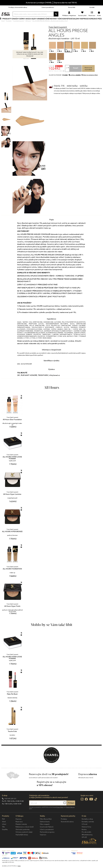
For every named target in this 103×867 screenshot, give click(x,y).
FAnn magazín (45, 831)
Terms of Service (70, 814)
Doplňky (5, 836)
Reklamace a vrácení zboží (25, 833)
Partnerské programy (47, 839)
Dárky (24, 22)
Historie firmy (86, 833)
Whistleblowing (87, 841)
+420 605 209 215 (10, 805)
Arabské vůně (44, 22)
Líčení (4, 831)
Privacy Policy (60, 814)
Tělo (3, 833)
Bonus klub (71, 7)
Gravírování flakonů (46, 833)
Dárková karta (45, 828)
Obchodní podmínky (23, 836)
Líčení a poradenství (48, 7)
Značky (17, 22)
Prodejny (64, 825)
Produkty (9, 22)
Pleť (3, 825)
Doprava (18, 825)
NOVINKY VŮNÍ (56, 22)
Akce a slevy (32, 22)
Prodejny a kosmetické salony (18, 7)
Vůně (4, 828)
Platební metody (21, 831)
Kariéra (84, 836)
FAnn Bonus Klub (46, 825)
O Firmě (84, 831)
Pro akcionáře (86, 839)
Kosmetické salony (71, 22)
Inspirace (84, 22)
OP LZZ (84, 844)
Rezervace (19, 828)
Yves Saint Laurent (57, 33)
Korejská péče (95, 22)
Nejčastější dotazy (22, 841)
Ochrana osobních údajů (24, 839)
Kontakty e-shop (87, 825)
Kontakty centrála (88, 828)
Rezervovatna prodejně (88, 75)
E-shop (4, 802)
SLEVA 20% (59, 72)
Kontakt (92, 7)
